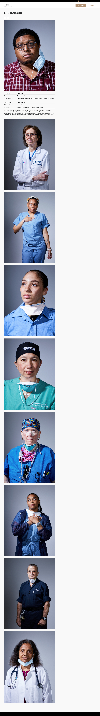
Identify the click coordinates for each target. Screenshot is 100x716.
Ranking (91, 5)
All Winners (81, 5)
